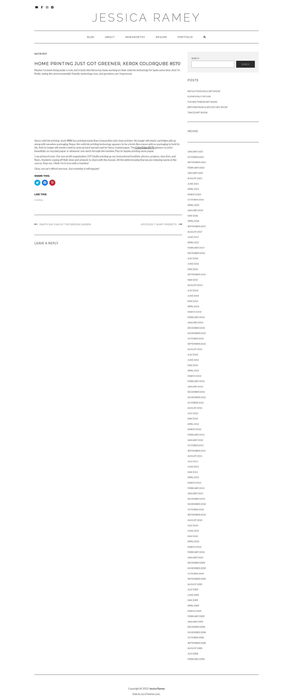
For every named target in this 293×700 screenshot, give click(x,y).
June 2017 (193, 237)
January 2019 (195, 210)
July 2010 (193, 525)
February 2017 (196, 247)
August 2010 (195, 520)
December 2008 (196, 626)
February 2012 (196, 434)
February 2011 (196, 488)
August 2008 (195, 648)
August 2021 (195, 178)
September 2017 (197, 226)
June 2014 (193, 295)
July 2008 (193, 653)
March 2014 (194, 311)
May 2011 (193, 472)
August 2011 (195, 456)
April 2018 (193, 220)
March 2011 (194, 482)
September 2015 (197, 274)
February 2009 (196, 616)
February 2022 (196, 167)
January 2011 (195, 493)
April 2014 (193, 306)
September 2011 (197, 450)
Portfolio (185, 37)
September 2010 (197, 514)
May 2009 (193, 600)
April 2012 (193, 424)
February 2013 (196, 381)
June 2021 (193, 183)
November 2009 (197, 568)
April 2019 (193, 205)
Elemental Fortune (199, 96)
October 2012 (196, 402)
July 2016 (193, 258)
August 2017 (195, 231)
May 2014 (193, 301)
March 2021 (194, 194)
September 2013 (197, 343)
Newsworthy (135, 37)
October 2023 (196, 157)
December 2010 (196, 498)
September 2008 (197, 642)
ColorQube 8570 (145, 147)
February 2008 (196, 659)
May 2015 (193, 279)
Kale (135, 694)
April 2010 (193, 541)
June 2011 (193, 466)
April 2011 (193, 477)
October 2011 (196, 445)
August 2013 (195, 349)
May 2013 (193, 365)
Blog (91, 37)
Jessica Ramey (146, 17)
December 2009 (196, 562)
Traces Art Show (197, 112)
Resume (161, 37)
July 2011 (193, 461)
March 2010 (194, 546)
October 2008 (196, 637)
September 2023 (197, 162)
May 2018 (193, 215)
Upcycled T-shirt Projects (159, 224)
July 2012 (193, 413)
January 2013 (195, 386)
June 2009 (193, 594)
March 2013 (194, 375)
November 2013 (197, 333)
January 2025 (195, 151)
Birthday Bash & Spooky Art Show (207, 107)
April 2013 (193, 370)
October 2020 (196, 199)
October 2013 (196, 338)
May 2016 (193, 269)
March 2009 (194, 611)
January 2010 (195, 557)
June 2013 (193, 359)
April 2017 (193, 242)
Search (195, 58)
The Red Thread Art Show (202, 101)
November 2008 (197, 632)
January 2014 (195, 322)
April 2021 (193, 189)
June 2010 (193, 530)
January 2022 (195, 172)
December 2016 (196, 253)
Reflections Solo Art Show (204, 91)
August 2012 (195, 407)
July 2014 (193, 290)
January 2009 (195, 621)
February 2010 (196, 552)
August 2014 (195, 285)
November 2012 (197, 397)
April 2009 (193, 605)
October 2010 (196, 509)
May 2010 (193, 536)
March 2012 (194, 429)
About (110, 37)
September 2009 (197, 578)
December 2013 (196, 327)
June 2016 (193, 263)
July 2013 (193, 354)
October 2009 (196, 573)
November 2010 (197, 504)
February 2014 (196, 317)
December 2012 (196, 391)
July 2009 (193, 589)
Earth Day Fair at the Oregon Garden (65, 224)
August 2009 (195, 584)
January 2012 (195, 440)
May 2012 (193, 418)
